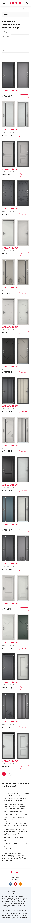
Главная (4, 9)
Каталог (10, 9)
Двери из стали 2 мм (20, 9)
